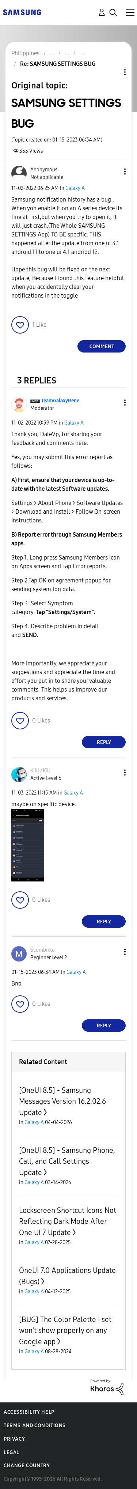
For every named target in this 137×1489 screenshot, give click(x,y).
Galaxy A (75, 188)
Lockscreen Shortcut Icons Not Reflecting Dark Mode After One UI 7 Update (67, 1221)
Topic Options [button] (112, 72)
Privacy (14, 1439)
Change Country (27, 1465)
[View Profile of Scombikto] (42, 950)
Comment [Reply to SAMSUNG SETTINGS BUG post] (102, 346)
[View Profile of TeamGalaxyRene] (60, 401)
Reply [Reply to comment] (104, 742)
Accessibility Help (29, 1412)
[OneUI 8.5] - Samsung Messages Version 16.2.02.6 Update (62, 1101)
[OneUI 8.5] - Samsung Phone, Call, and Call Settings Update (67, 1161)
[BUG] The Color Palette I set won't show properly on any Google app (65, 1330)
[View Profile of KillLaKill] (40, 771)
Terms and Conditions (35, 1425)
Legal (11, 1452)
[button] (113, 171)
